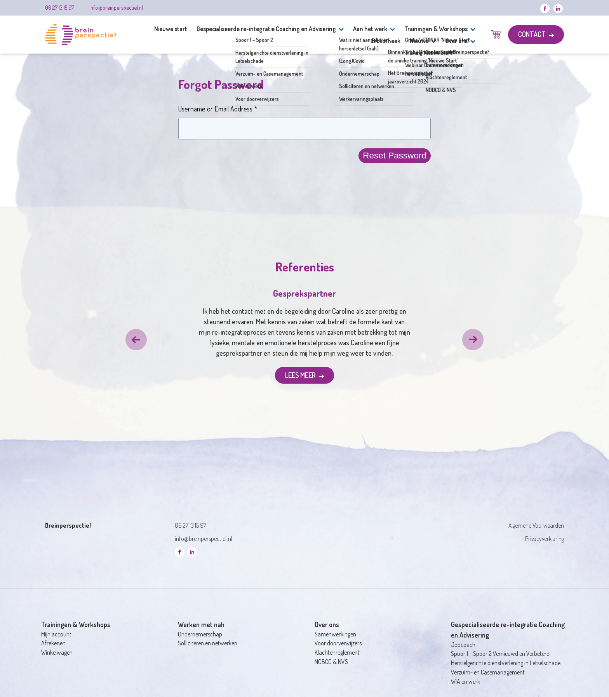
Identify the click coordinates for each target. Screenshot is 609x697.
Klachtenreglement (337, 652)
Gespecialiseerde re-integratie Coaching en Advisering (266, 28)
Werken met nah (201, 624)
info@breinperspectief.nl (116, 7)
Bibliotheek (386, 41)
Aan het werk (370, 28)
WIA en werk (465, 681)
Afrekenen (53, 643)
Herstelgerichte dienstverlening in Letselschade (505, 663)
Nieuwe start (170, 28)
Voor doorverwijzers (338, 643)
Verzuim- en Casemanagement (488, 672)
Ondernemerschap (200, 634)
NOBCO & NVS (331, 662)
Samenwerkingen (335, 634)
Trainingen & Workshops (436, 28)
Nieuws (419, 41)
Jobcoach (463, 644)
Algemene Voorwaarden (536, 525)
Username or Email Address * (217, 108)
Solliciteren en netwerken (207, 643)
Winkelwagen (57, 652)
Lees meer (301, 375)
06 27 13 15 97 (59, 7)
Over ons (456, 41)
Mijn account (56, 634)
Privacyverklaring (544, 538)
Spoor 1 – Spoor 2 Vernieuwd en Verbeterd (500, 653)
